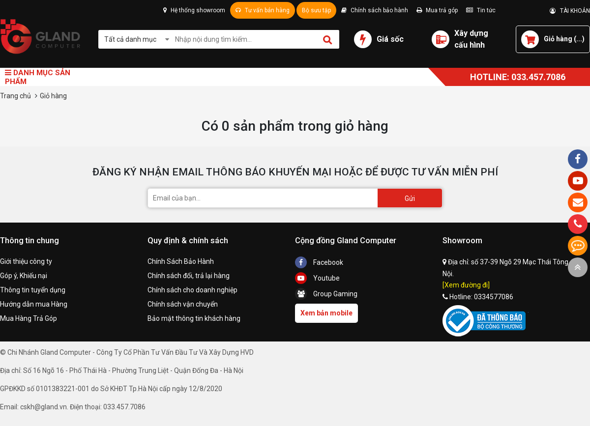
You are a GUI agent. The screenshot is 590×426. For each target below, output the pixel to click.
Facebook (319, 262)
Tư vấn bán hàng (263, 10)
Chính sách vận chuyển (183, 304)
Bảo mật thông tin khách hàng (194, 318)
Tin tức (481, 10)
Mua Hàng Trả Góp (28, 318)
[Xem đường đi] (466, 285)
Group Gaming (326, 294)
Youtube (317, 278)
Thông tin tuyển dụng (32, 290)
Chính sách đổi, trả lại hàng (189, 276)
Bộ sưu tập (316, 10)
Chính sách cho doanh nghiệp (192, 290)
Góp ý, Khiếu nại (23, 276)
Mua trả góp (437, 10)
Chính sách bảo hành (374, 10)
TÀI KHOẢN (570, 10)
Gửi (410, 198)
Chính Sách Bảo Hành (181, 261)
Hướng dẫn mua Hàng (33, 304)
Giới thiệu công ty (26, 261)
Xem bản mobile (326, 313)
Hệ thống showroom (194, 10)
